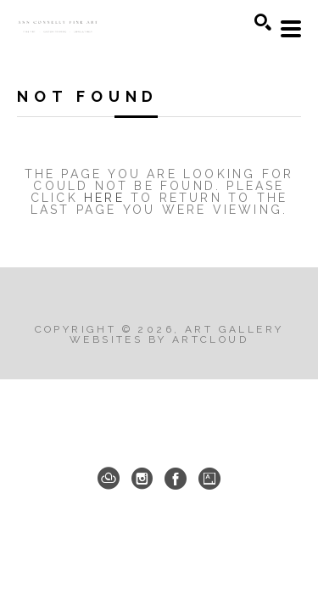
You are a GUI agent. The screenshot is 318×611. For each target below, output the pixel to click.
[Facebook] (176, 479)
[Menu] (291, 28)
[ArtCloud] (109, 479)
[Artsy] (209, 479)
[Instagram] (142, 479)
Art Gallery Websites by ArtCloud (176, 334)
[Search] (262, 22)
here (104, 198)
